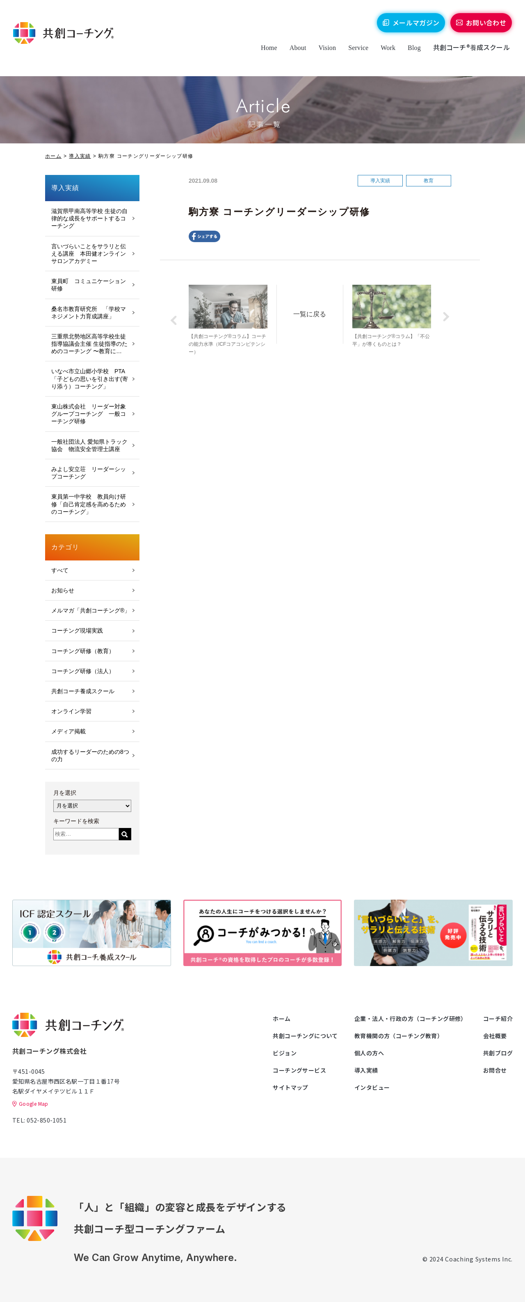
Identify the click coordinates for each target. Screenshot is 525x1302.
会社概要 (495, 1036)
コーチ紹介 (498, 1018)
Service (354, 54)
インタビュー (372, 1087)
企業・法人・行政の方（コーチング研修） (410, 1018)
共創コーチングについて (305, 1036)
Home (264, 54)
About (293, 54)
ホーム (53, 156)
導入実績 (80, 156)
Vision (323, 54)
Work (384, 54)
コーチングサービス (299, 1070)
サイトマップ (290, 1087)
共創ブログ (498, 1053)
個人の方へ (369, 1053)
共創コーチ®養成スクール (467, 54)
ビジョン (285, 1053)
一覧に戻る (314, 312)
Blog (409, 54)
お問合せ (495, 1070)
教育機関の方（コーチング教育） (398, 1036)
